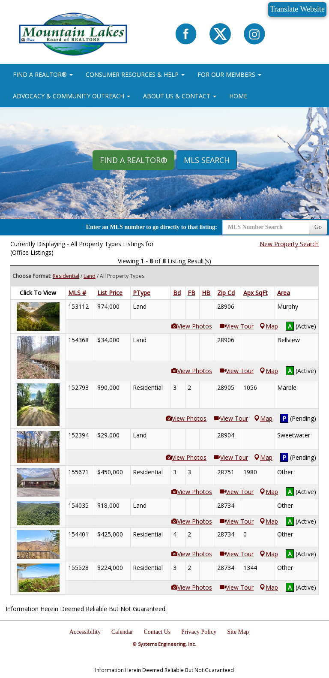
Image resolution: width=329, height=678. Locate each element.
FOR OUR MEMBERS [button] (229, 74)
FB (191, 293)
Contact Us (157, 632)
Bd (177, 293)
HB (206, 293)
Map (269, 326)
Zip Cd (226, 293)
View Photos (191, 326)
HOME (238, 96)
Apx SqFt (255, 293)
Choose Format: (31, 276)
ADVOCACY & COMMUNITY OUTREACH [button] (71, 96)
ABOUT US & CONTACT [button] (179, 96)
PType (141, 293)
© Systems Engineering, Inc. (164, 644)
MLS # (77, 293)
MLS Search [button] (207, 160)
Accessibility (85, 632)
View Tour (237, 326)
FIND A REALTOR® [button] (43, 74)
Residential (66, 276)
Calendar (122, 632)
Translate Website (297, 9)
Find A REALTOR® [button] (133, 160)
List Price (110, 293)
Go (318, 227)
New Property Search (289, 244)
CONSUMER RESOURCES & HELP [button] (135, 74)
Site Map (238, 632)
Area (283, 293)
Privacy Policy (198, 632)
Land (90, 276)
